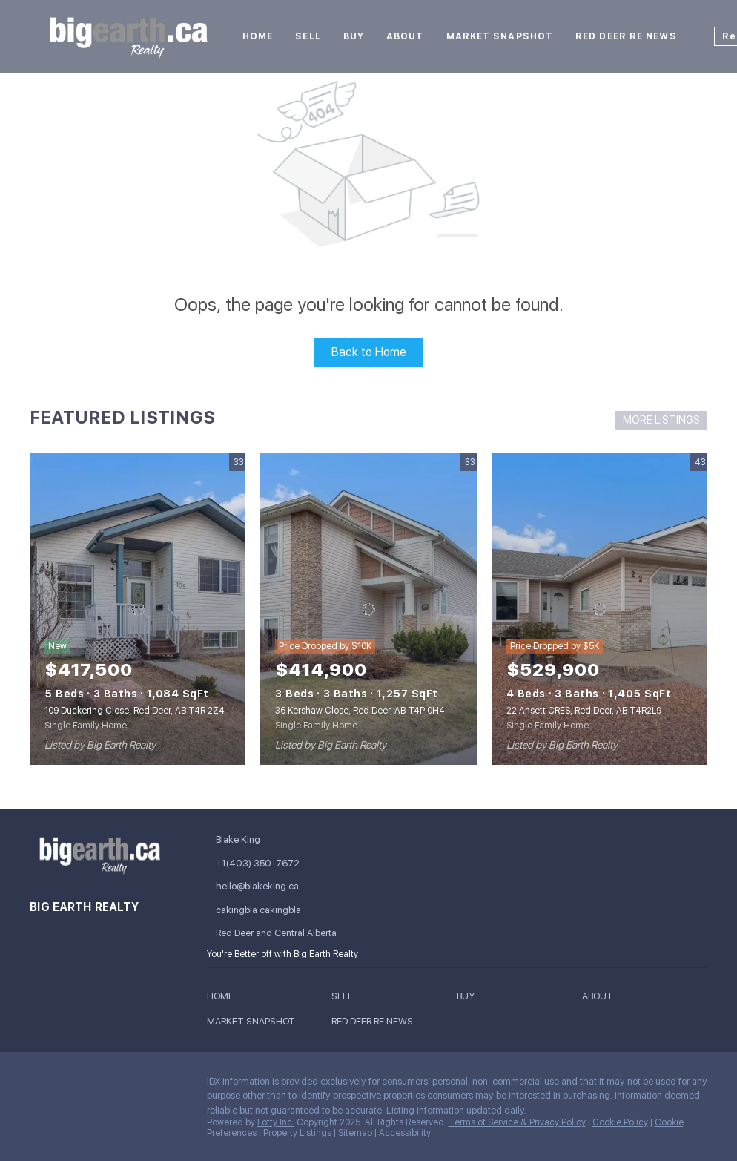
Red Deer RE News (626, 36)
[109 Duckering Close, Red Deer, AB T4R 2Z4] (137, 609)
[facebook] (41, 1085)
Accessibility (405, 1133)
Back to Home (368, 352)
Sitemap (355, 1133)
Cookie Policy (620, 1122)
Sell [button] (307, 36)
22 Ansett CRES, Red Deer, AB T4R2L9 (583, 711)
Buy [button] (353, 36)
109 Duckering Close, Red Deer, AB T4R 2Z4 (134, 711)
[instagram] (130, 1085)
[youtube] (159, 1085)
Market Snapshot (500, 36)
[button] (224, 998)
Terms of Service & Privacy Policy (517, 1122)
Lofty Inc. (275, 1122)
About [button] (405, 36)
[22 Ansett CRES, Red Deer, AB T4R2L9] (599, 609)
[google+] (41, 1117)
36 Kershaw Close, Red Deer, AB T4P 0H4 (360, 711)
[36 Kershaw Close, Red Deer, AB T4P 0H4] (368, 609)
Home (257, 36)
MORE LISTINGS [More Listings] (661, 420)
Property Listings (297, 1133)
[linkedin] (70, 1085)
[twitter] (100, 1085)
